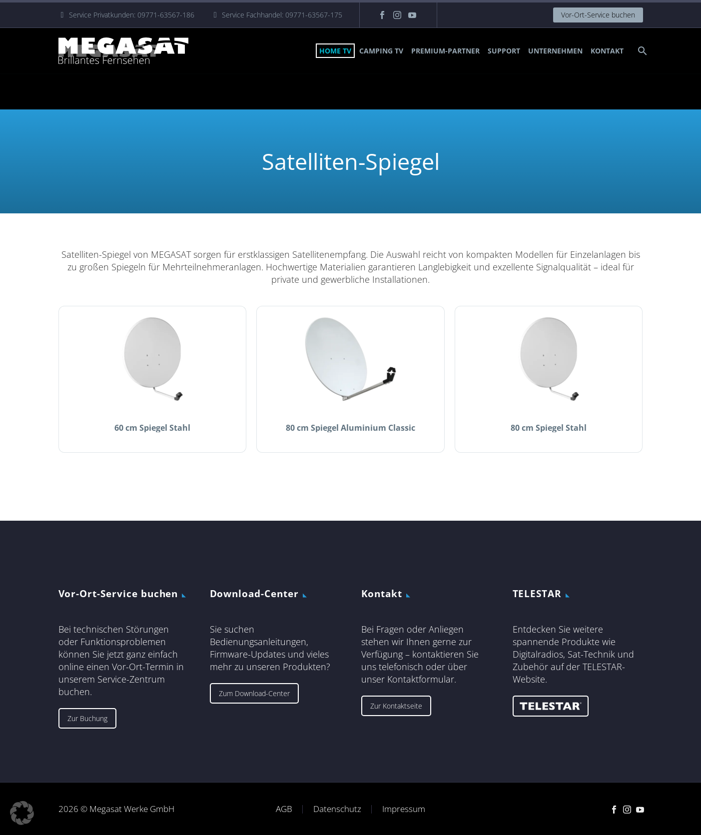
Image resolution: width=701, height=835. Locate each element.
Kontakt (607, 50)
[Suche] (642, 50)
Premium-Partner (445, 50)
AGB (284, 809)
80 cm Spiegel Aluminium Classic (350, 427)
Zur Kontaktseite (396, 706)
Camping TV (381, 50)
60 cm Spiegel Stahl (152, 427)
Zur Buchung (87, 718)
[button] (22, 813)
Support (504, 50)
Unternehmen (555, 50)
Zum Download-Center (254, 693)
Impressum (403, 809)
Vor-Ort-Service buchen (598, 14)
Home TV (335, 50)
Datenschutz (337, 809)
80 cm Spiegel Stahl (549, 427)
